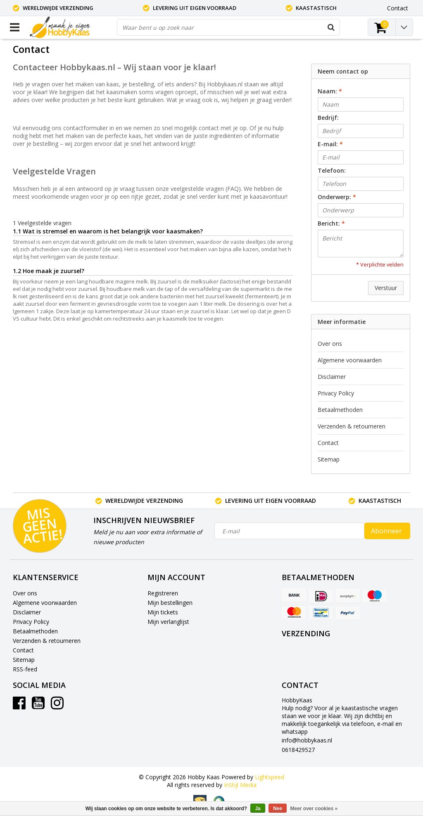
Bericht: (331, 223)
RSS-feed (25, 669)
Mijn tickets (162, 612)
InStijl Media (240, 785)
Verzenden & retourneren (351, 426)
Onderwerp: (337, 197)
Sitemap (329, 459)
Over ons (330, 343)
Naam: (330, 91)
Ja (257, 808)
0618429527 (298, 750)
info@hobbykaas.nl (307, 740)
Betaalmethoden (340, 410)
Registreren (162, 593)
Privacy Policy (336, 393)
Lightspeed (269, 777)
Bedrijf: (328, 117)
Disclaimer (332, 377)
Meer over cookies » (314, 808)
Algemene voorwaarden (350, 360)
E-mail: (330, 144)
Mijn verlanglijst (168, 622)
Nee (277, 808)
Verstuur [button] (386, 288)
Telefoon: (332, 170)
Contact (328, 443)
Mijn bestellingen (169, 603)
